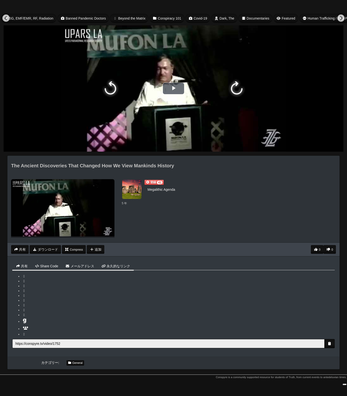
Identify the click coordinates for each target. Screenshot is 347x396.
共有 (22, 266)
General (75, 363)
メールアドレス (80, 266)
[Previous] (6, 18)
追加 (95, 249)
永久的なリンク (115, 266)
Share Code (46, 266)
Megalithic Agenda (161, 189)
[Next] (341, 18)
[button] (154, 182)
